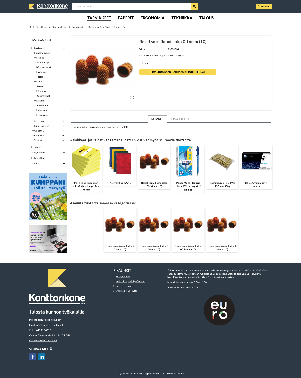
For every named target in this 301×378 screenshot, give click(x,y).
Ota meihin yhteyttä (126, 290)
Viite (142, 49)
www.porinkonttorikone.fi (43, 340)
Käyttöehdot (123, 373)
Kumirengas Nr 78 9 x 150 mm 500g (222, 184)
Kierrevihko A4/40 (120, 182)
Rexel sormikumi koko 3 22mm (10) (120, 247)
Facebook (32, 356)
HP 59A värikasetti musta (256, 184)
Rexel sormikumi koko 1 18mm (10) (222, 247)
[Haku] (135, 6)
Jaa (144, 63)
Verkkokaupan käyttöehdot (130, 281)
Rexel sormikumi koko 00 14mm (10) (154, 184)
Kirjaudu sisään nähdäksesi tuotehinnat (178, 71)
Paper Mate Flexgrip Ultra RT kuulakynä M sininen (188, 186)
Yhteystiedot (123, 276)
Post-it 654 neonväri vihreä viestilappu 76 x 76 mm (86, 186)
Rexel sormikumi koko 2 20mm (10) (154, 247)
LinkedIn (41, 356)
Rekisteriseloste (124, 286)
